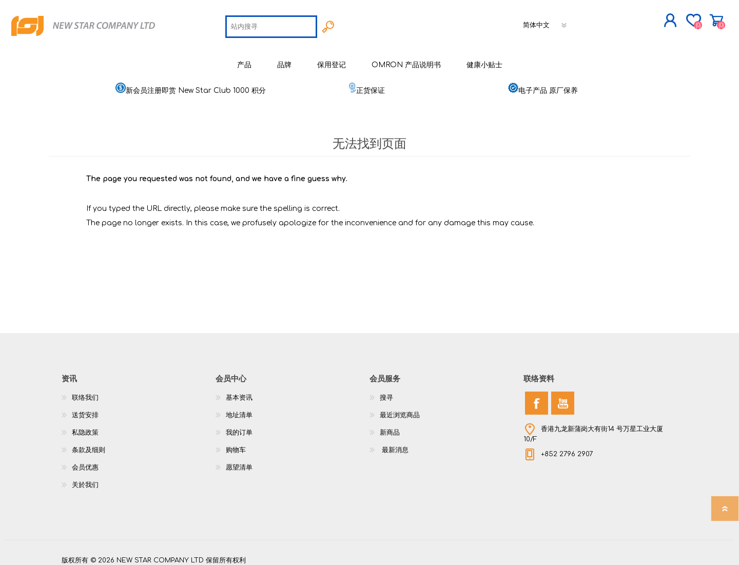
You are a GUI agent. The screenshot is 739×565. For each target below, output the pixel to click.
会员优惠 (85, 461)
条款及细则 (88, 443)
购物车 (686, 17)
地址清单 (239, 409)
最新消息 (394, 443)
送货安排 (85, 409)
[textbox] (271, 23)
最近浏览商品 (400, 409)
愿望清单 (239, 461)
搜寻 (386, 391)
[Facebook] (536, 396)
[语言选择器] (545, 22)
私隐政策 (85, 426)
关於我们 (85, 478)
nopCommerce (651, 544)
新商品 (390, 426)
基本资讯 (239, 391)
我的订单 (239, 426)
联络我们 (85, 391)
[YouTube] (562, 396)
